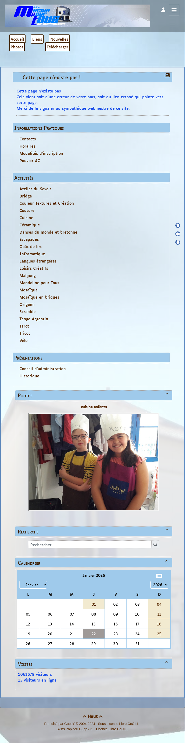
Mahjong (28, 275)
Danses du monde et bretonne (48, 232)
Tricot (25, 333)
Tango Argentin (34, 319)
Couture (27, 210)
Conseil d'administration (43, 368)
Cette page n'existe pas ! (53, 77)
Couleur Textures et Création (47, 203)
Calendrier (94, 563)
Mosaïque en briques (39, 297)
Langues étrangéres (38, 261)
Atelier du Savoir (35, 188)
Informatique (32, 253)
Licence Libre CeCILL (112, 729)
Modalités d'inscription (41, 153)
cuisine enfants (94, 407)
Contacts (28, 139)
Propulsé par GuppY (60, 724)
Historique (29, 376)
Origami (27, 304)
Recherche (94, 531)
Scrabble (28, 311)
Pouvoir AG (30, 160)
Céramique (30, 225)
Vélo (23, 340)
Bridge (26, 196)
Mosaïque (29, 290)
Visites (94, 664)
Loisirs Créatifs (34, 268)
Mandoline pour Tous (39, 282)
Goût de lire (31, 246)
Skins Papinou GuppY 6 (75, 729)
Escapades (29, 239)
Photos (94, 395)
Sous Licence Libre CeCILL (119, 724)
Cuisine (26, 217)
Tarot (24, 326)
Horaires (27, 146)
